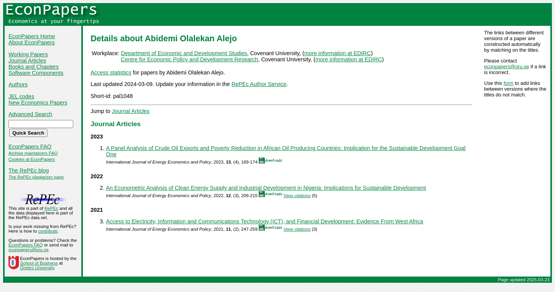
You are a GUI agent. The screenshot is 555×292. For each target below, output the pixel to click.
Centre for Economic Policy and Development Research (189, 59)
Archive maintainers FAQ (32, 153)
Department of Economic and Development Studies (184, 53)
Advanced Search (30, 114)
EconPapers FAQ (29, 146)
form (508, 83)
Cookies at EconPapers (31, 159)
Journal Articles (27, 60)
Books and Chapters (33, 67)
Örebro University (37, 267)
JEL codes (21, 96)
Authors (18, 84)
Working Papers (28, 54)
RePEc (51, 208)
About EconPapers (31, 42)
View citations (296, 195)
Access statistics (111, 72)
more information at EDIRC (337, 53)
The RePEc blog (28, 170)
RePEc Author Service (259, 84)
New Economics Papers (37, 103)
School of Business (39, 263)
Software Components (35, 73)
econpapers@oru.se (506, 66)
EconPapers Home (31, 36)
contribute (48, 231)
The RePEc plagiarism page (36, 177)
